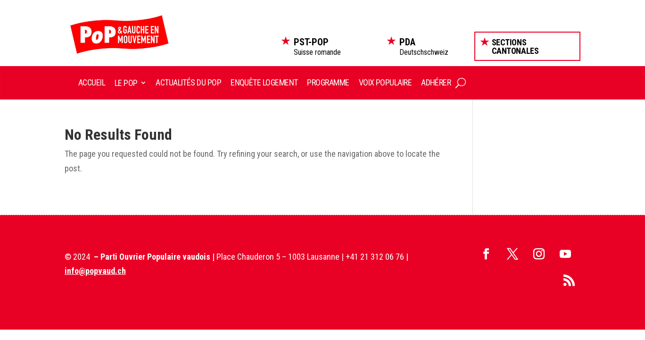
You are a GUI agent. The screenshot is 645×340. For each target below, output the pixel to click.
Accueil (91, 82)
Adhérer (436, 82)
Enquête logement (264, 82)
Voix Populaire (385, 82)
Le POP (126, 83)
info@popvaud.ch (95, 271)
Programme (328, 82)
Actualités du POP (188, 82)
